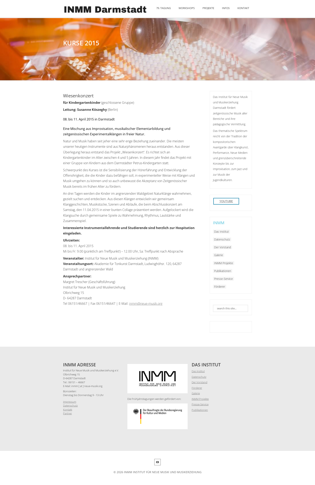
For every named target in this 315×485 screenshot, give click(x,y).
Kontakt (243, 8)
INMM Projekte (223, 263)
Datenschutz (222, 239)
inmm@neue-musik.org (145, 303)
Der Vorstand (222, 247)
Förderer (219, 286)
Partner (67, 413)
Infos (226, 8)
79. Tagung (163, 8)
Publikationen (222, 271)
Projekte (208, 8)
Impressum (69, 401)
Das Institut (221, 231)
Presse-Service (223, 279)
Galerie (218, 255)
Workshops (187, 8)
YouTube (226, 201)
